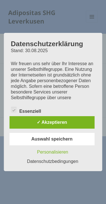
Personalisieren (52, 152)
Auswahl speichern (52, 139)
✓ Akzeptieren (52, 122)
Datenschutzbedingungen (52, 161)
